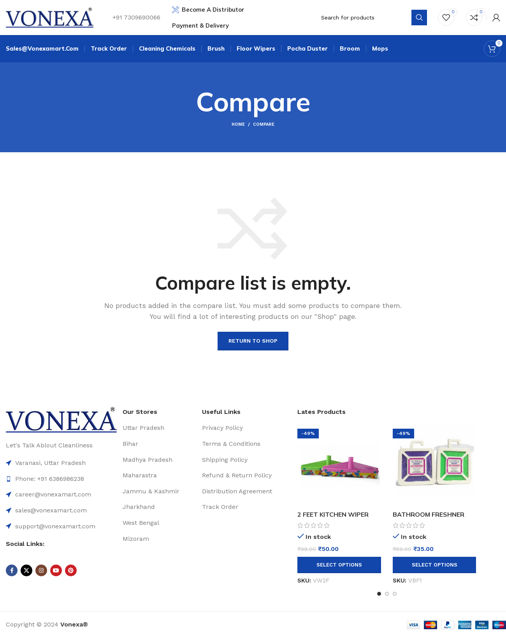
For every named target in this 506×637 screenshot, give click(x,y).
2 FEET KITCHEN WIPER (333, 514)
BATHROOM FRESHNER (428, 514)
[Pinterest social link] (71, 570)
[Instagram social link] (41, 570)
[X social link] (26, 570)
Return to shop (253, 341)
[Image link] (61, 419)
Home (238, 124)
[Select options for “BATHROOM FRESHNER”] (434, 565)
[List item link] (61, 494)
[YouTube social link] (56, 570)
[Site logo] (49, 17)
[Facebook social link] (12, 570)
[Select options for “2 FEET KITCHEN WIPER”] (339, 565)
